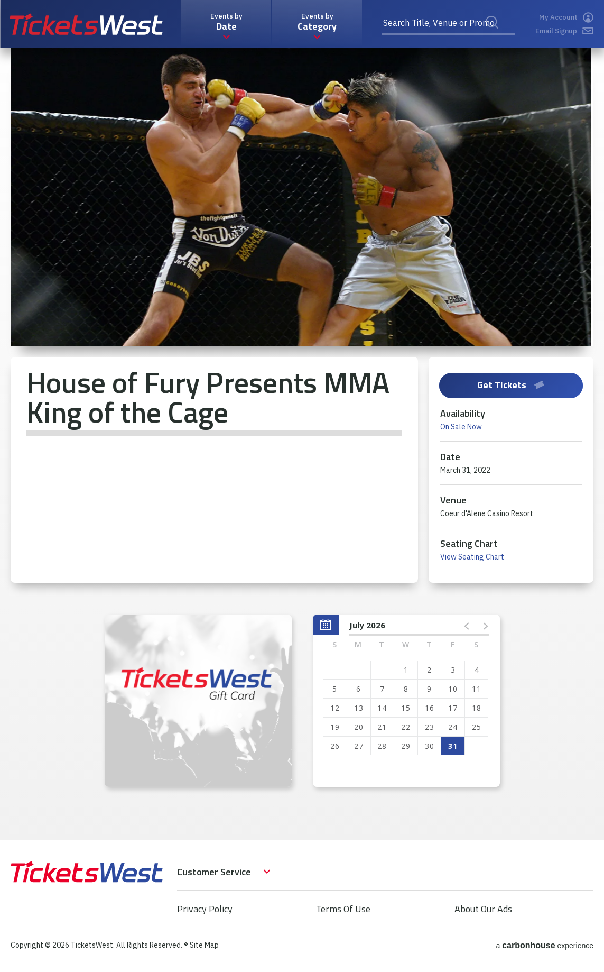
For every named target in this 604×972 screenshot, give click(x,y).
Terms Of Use (343, 909)
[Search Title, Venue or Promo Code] (448, 24)
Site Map (204, 945)
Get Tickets (511, 385)
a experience (544, 945)
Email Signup (564, 30)
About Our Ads (483, 909)
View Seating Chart (472, 557)
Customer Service (214, 872)
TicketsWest (86, 24)
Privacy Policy (205, 909)
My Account (566, 17)
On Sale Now (461, 427)
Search (499, 34)
